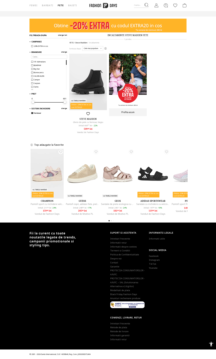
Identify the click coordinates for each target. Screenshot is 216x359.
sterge (64, 52)
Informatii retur (118, 242)
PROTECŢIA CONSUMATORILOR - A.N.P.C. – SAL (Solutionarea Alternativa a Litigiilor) (127, 282)
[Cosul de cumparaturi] (184, 5)
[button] (92, 48)
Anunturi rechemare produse (125, 298)
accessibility (211, 344)
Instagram (154, 259)
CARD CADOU (104, 13)
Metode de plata (118, 327)
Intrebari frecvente (120, 238)
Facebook (154, 256)
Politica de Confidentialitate (124, 254)
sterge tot (62, 35)
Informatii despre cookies (123, 246)
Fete (61, 5)
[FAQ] (166, 5)
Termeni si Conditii (120, 250)
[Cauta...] (141, 5)
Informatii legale (161, 233)
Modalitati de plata (120, 290)
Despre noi (116, 258)
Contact (114, 262)
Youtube (153, 267)
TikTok (152, 263)
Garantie (114, 266)
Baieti (72, 5)
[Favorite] (175, 5)
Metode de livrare (119, 331)
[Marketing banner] (108, 25)
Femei (33, 5)
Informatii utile (157, 238)
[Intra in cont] (156, 5)
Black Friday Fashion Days (123, 294)
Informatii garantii (120, 335)
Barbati (47, 5)
